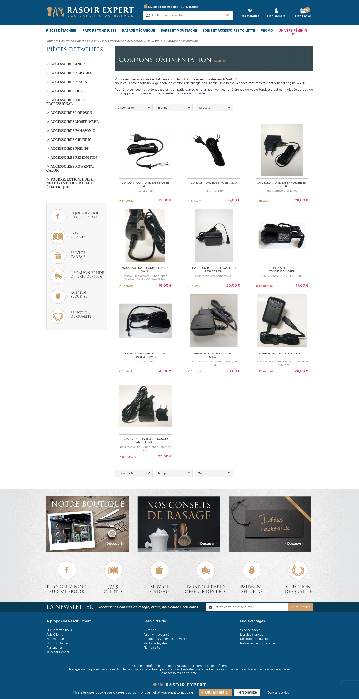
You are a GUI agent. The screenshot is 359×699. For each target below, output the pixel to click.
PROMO (267, 30)
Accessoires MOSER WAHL (72, 122)
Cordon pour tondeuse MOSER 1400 (145, 184)
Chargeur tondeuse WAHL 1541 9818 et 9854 (213, 269)
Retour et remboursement (259, 643)
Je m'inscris (300, 607)
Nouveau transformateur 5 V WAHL (145, 269)
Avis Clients (54, 634)
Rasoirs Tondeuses (99, 30)
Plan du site (151, 647)
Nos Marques (249, 16)
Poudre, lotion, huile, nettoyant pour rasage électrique (70, 183)
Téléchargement (57, 651)
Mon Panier (303, 13)
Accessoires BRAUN (66, 82)
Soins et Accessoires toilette (229, 30)
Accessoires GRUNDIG (69, 139)
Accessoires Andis (66, 64)
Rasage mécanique (138, 30)
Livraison (149, 630)
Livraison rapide (251, 634)
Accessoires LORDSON (69, 113)
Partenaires (54, 647)
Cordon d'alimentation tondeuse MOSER (282, 269)
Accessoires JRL (64, 91)
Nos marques (55, 638)
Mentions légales (155, 643)
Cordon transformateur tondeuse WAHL (145, 355)
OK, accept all (215, 692)
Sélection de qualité (254, 638)
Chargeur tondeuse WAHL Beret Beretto (282, 184)
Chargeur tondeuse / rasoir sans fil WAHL (145, 440)
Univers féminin (293, 30)
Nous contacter (57, 643)
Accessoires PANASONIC (70, 131)
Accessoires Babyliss (69, 73)
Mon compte (276, 16)
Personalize (247, 692)
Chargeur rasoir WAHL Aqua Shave (214, 355)
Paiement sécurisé (156, 634)
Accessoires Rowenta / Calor (70, 168)
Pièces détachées (61, 30)
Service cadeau (251, 630)
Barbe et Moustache (179, 30)
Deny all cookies (278, 692)
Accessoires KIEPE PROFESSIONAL (66, 102)
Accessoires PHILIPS (67, 148)
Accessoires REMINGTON (71, 157)
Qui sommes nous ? (60, 630)
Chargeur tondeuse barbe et (282, 353)
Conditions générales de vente (165, 638)
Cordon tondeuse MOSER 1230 (214, 182)
